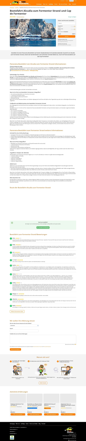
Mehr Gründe (43, 383)
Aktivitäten (12, 431)
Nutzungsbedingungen (47, 346)
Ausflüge (17, 7)
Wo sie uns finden (34, 423)
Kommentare (20, 17)
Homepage (12, 7)
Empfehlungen (13, 433)
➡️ (24, 70)
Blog (40, 423)
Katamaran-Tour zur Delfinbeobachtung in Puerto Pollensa (68, 405)
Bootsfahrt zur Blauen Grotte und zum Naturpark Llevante (34, 404)
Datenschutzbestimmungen (37, 346)
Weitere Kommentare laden (17, 311)
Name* (11, 328)
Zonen (27, 423)
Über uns (18, 423)
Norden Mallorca (14, 429)
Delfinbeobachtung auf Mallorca (49, 404)
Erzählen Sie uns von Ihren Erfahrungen (18, 333)
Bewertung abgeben (15, 349)
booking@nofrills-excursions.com (69, 438)
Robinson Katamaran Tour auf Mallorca (17, 404)
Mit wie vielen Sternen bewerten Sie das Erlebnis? (20, 323)
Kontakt (43, 423)
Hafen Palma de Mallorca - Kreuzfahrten (18, 427)
